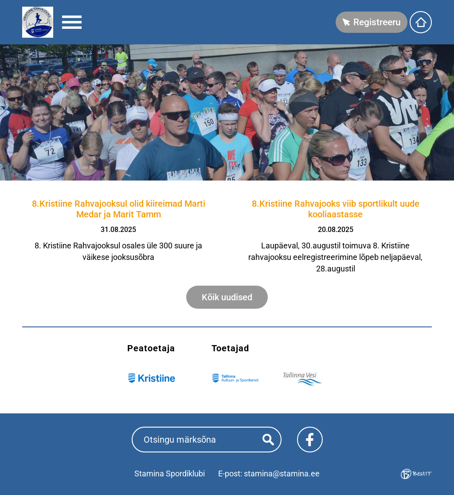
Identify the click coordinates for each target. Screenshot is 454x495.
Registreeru (377, 22)
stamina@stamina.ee (282, 473)
